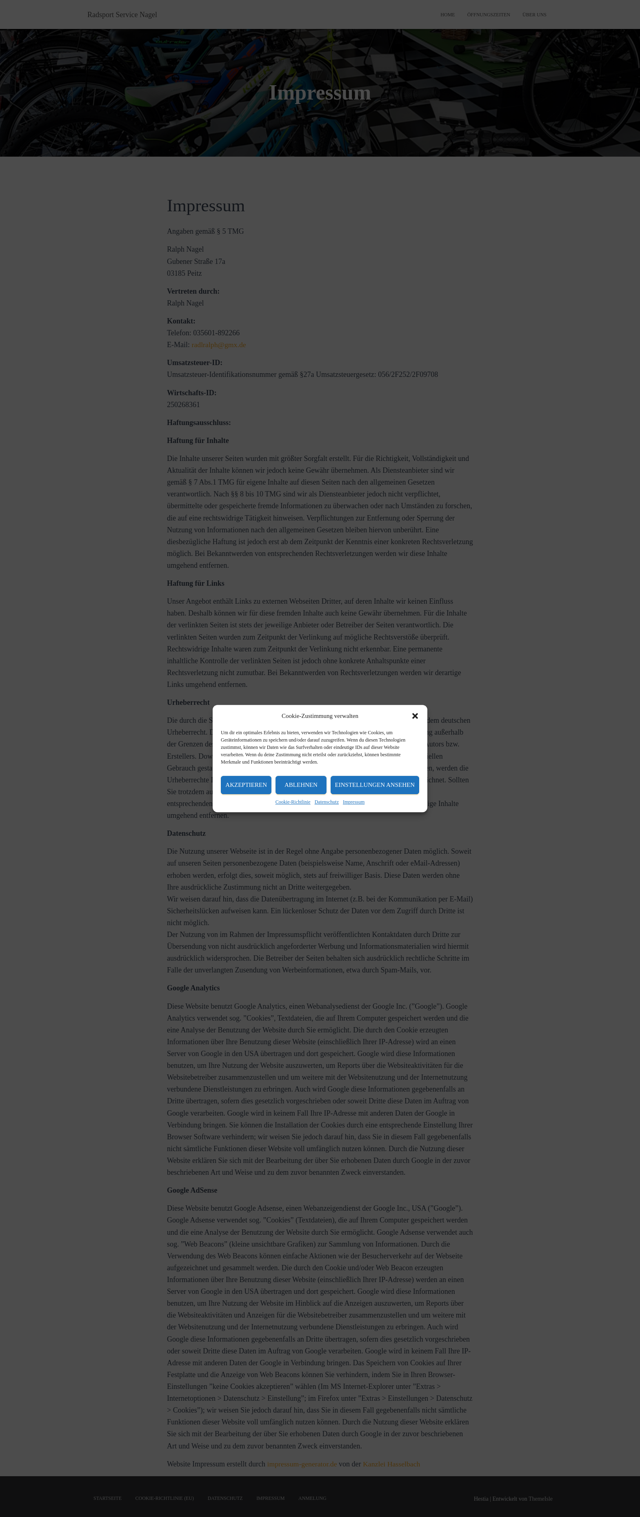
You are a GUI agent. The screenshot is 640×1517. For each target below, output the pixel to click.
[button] (415, 716)
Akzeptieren (246, 785)
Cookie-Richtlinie (293, 802)
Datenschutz (327, 802)
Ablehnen (301, 785)
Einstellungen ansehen (375, 785)
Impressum (353, 802)
